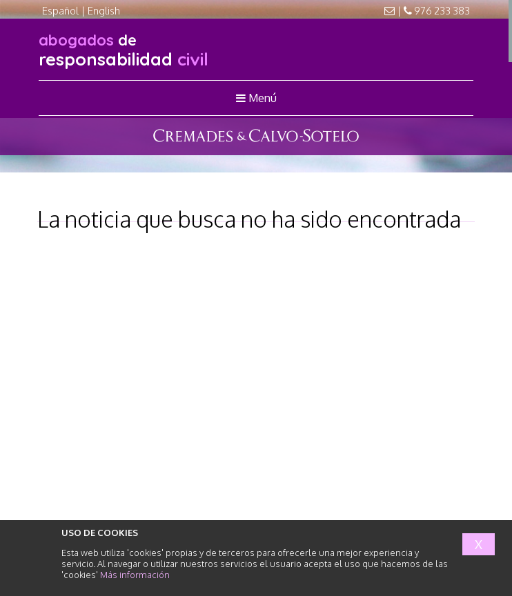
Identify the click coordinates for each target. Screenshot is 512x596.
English (104, 10)
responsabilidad (123, 50)
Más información (135, 574)
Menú (256, 98)
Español (60, 10)
